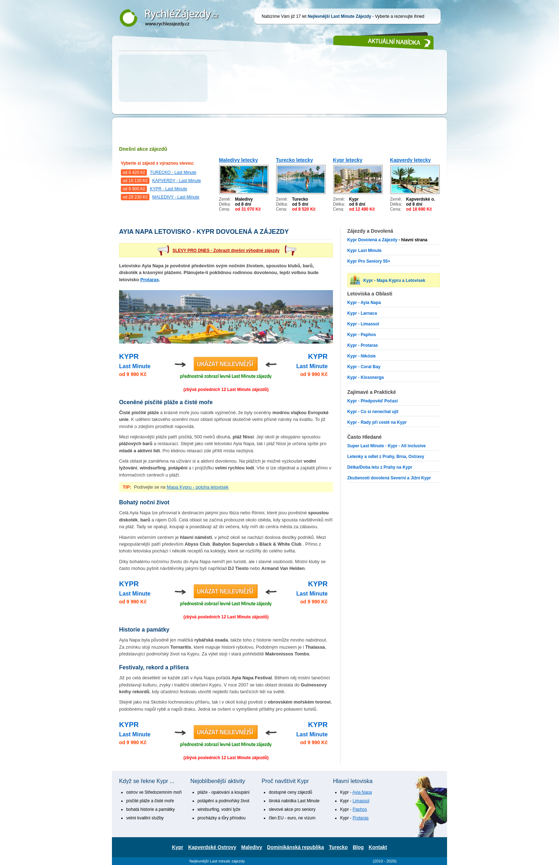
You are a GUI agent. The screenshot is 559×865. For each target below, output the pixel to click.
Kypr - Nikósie (361, 356)
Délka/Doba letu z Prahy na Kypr (379, 467)
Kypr (177, 847)
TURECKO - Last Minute (173, 172)
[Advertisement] (279, 89)
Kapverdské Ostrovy (212, 847)
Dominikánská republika (295, 847)
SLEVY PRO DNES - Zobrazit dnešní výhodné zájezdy (226, 250)
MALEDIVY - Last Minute (175, 197)
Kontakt (378, 847)
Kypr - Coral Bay (363, 366)
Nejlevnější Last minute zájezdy (217, 861)
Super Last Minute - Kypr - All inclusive (386, 445)
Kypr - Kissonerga (365, 377)
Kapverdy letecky (410, 160)
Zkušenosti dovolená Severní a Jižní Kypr (389, 477)
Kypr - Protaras (362, 345)
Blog (358, 847)
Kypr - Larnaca (362, 313)
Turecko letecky (294, 160)
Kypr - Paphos (361, 334)
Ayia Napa (362, 792)
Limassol (361, 800)
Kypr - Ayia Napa (364, 302)
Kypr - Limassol (363, 323)
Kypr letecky (348, 160)
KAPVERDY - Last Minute (176, 180)
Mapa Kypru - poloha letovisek (198, 487)
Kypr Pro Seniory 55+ (368, 261)
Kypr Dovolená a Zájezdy (372, 239)
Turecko (338, 847)
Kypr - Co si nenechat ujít (372, 411)
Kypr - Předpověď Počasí (372, 400)
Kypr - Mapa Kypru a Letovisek (394, 280)
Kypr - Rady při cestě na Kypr (377, 422)
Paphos (360, 809)
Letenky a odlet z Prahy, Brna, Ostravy (385, 456)
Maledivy (251, 847)
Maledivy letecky (238, 160)
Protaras (149, 279)
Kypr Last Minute (364, 250)
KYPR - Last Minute (168, 188)
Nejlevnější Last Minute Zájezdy (174, 18)
